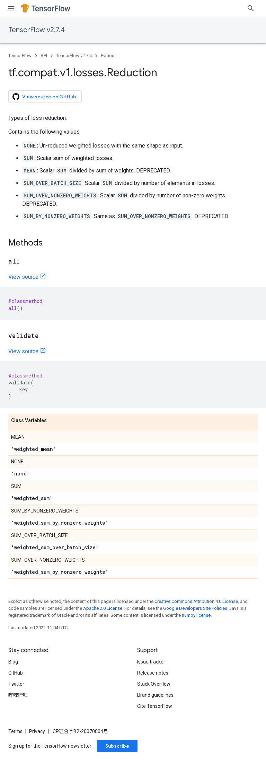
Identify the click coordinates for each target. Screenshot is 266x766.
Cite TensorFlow (154, 706)
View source (23, 277)
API (44, 55)
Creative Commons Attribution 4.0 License (196, 601)
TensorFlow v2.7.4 (36, 30)
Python (107, 55)
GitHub (15, 673)
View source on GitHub (44, 96)
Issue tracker (151, 662)
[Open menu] (11, 8)
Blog (13, 662)
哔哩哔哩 (18, 695)
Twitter (16, 684)
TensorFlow (20, 55)
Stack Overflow (153, 684)
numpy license (196, 615)
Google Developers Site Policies (195, 608)
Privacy (37, 731)
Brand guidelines (155, 695)
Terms (15, 731)
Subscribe (117, 746)
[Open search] (251, 8)
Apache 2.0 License (102, 608)
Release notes (152, 673)
